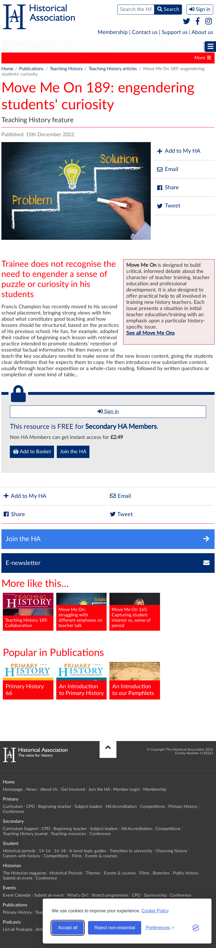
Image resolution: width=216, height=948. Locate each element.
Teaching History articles (113, 69)
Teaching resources (68, 834)
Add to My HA (178, 151)
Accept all (67, 927)
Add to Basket (32, 451)
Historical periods (19, 851)
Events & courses (101, 856)
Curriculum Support (20, 829)
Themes (93, 873)
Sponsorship (155, 895)
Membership (113, 32)
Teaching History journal (25, 834)
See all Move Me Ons (150, 333)
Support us (175, 32)
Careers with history (21, 856)
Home (7, 69)
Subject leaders (88, 807)
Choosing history (171, 851)
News (31, 789)
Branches (161, 873)
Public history (185, 873)
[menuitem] (18, 47)
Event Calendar (17, 895)
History (127, 58)
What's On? (78, 895)
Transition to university (131, 851)
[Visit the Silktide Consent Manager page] (195, 928)
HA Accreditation (121, 807)
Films (77, 856)
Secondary (56, 46)
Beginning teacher (54, 807)
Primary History (19, 58)
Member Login (126, 789)
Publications (31, 69)
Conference (13, 812)
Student (95, 46)
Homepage (13, 789)
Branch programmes (110, 895)
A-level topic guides (87, 851)
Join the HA (73, 451)
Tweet (168, 206)
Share (167, 188)
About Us (49, 789)
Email (167, 169)
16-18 (60, 851)
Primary (18, 46)
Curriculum (13, 807)
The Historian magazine (24, 873)
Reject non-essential (114, 927)
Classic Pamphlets (161, 58)
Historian (190, 46)
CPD (30, 807)
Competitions (152, 807)
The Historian (98, 58)
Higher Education (141, 46)
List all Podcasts (18, 930)
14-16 (45, 851)
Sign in (108, 411)
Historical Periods (66, 873)
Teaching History (60, 58)
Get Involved (73, 789)
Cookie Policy (155, 910)
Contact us (145, 32)
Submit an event (17, 878)
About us (202, 32)
